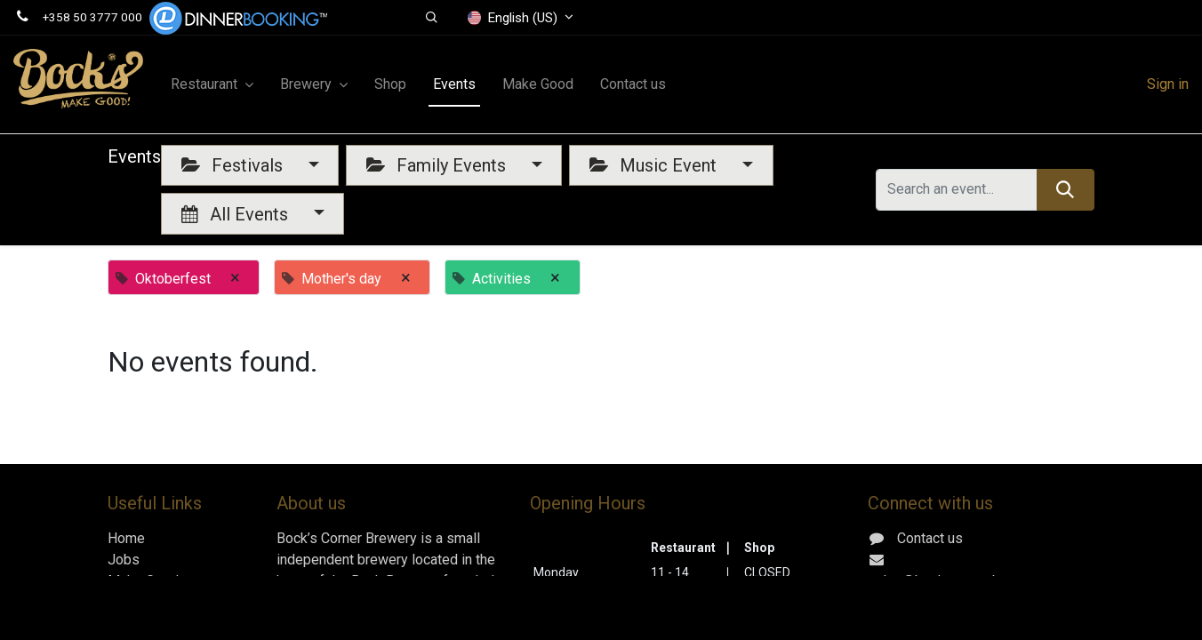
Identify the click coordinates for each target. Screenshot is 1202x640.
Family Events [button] (438, 165)
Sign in (1168, 84)
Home (126, 538)
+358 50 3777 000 (92, 17)
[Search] (1065, 189)
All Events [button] (236, 214)
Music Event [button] (655, 165)
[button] (432, 18)
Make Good (143, 580)
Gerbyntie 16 (933, 623)
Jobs (124, 559)
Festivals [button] (234, 165)
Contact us (140, 602)
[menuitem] (390, 84)
